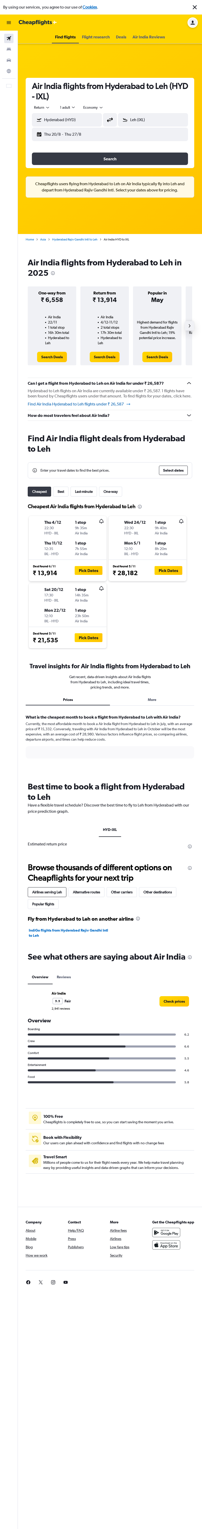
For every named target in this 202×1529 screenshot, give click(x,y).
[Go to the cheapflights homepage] (38, 22)
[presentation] (53, 273)
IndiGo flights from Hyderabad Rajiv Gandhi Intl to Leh (68, 933)
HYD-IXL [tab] (110, 830)
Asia (43, 239)
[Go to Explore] (9, 71)
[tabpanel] (110, 741)
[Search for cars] (9, 60)
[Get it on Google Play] (166, 1232)
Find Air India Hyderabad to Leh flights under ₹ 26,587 (79, 404)
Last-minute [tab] (84, 492)
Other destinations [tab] (157, 892)
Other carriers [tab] (122, 892)
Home (30, 239)
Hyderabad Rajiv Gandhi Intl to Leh (74, 239)
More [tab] (152, 700)
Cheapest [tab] (39, 492)
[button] (195, 7)
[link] (52, 357)
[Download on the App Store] (166, 1245)
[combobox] (93, 107)
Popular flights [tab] (43, 904)
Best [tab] (61, 492)
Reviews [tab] (64, 977)
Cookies (89, 7)
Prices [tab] (68, 700)
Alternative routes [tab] (86, 892)
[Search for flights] (9, 38)
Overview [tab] (40, 977)
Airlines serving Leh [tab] (47, 892)
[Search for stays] (9, 49)
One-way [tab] (110, 492)
